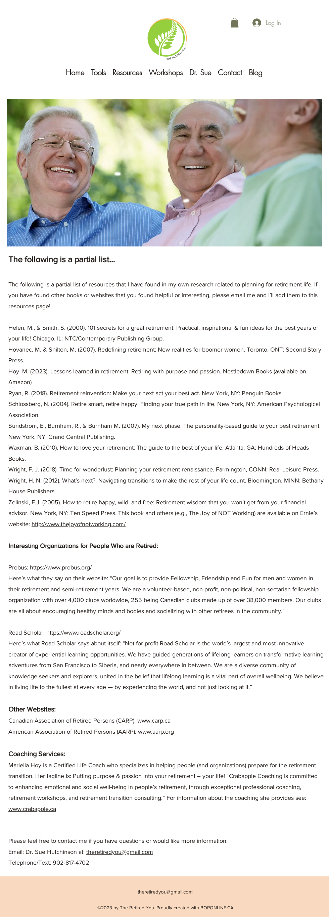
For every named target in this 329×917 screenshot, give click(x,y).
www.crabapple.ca (32, 809)
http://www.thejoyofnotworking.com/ (79, 524)
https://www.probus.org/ (61, 567)
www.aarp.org (156, 731)
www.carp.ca (154, 720)
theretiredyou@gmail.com (119, 852)
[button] (235, 23)
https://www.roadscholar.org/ (83, 632)
